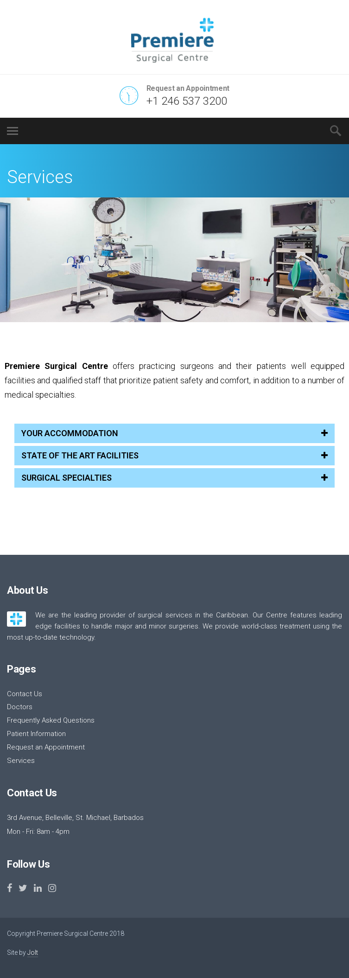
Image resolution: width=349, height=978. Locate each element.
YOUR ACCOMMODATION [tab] (174, 433)
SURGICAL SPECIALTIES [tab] (174, 478)
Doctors (19, 707)
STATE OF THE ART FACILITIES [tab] (174, 455)
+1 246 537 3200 (186, 101)
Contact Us (24, 694)
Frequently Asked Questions (51, 720)
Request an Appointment (46, 747)
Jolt (32, 952)
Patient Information (36, 734)
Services (21, 760)
